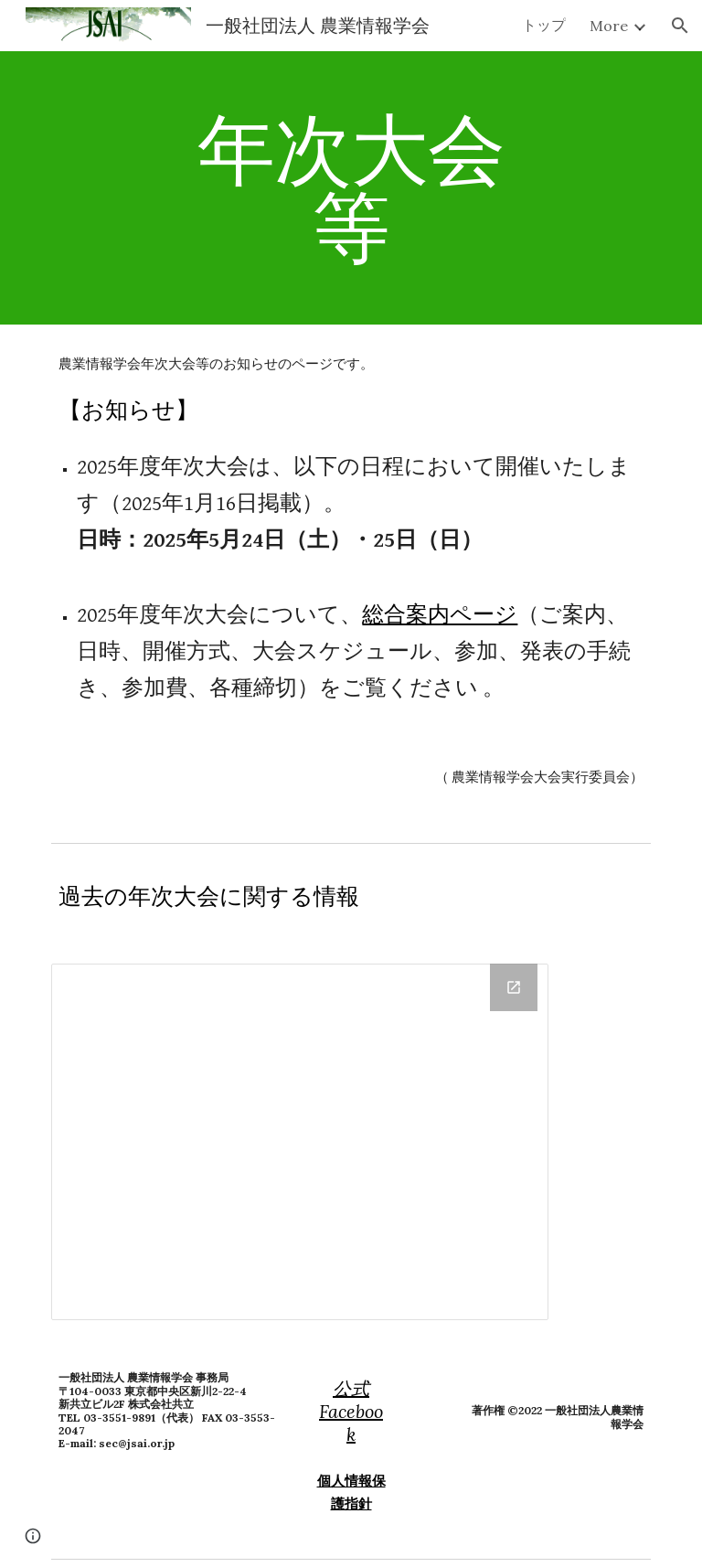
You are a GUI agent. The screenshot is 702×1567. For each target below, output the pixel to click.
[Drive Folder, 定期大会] (299, 1142)
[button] (680, 26)
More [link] (609, 25)
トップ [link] (544, 25)
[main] (351, 187)
